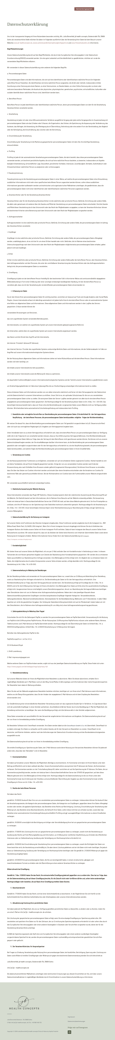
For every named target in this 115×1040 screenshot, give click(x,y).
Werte (59, 9)
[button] (84, 9)
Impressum (71, 1017)
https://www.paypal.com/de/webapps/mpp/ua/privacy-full (27, 666)
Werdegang (40, 9)
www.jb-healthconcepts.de (23, 43)
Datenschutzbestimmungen (76, 1021)
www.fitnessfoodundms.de (82, 43)
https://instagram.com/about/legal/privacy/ (19, 539)
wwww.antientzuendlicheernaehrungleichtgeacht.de (51, 43)
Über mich (29, 9)
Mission (50, 9)
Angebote (67, 9)
